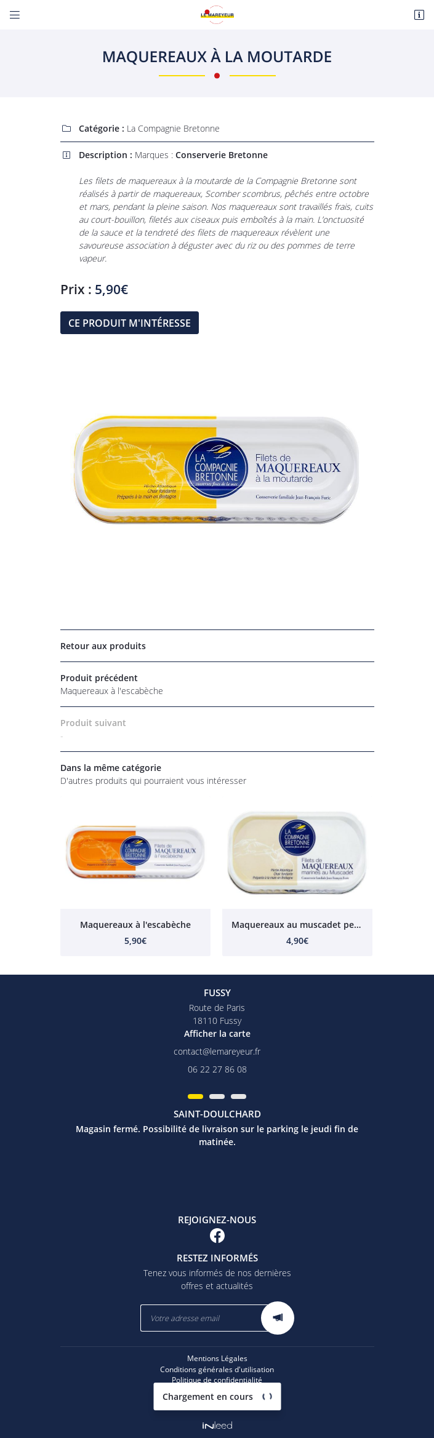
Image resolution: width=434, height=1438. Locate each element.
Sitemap (217, 1402)
